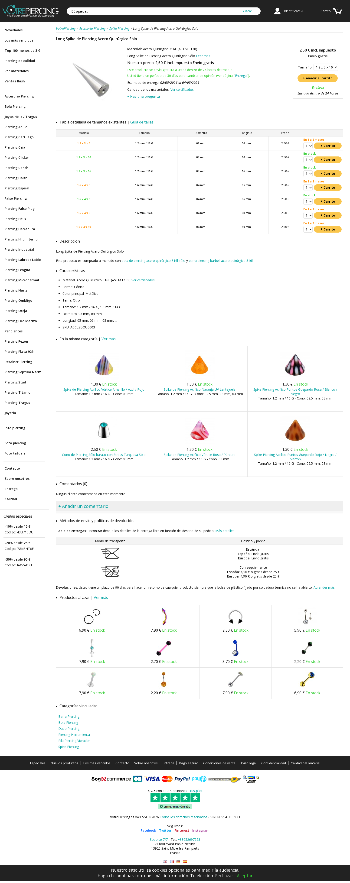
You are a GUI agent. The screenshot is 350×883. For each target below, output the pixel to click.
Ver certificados (182, 89)
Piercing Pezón (16, 341)
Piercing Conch (16, 168)
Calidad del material (305, 763)
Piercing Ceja (15, 147)
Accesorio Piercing (19, 96)
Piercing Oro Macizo (21, 321)
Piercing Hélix (15, 219)
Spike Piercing (68, 746)
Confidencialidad (273, 763)
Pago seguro (188, 763)
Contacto (12, 468)
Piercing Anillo (16, 127)
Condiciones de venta (219, 763)
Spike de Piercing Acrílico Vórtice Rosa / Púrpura (200, 454)
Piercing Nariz (16, 290)
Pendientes (14, 331)
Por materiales (17, 71)
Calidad (11, 499)
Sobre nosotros (17, 478)
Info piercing (15, 428)
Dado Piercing (68, 728)
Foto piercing (15, 443)
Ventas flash (15, 81)
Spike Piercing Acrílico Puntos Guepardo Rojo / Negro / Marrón (295, 456)
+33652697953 (189, 839)
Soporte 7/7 (159, 839)
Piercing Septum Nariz (23, 372)
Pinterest (181, 830)
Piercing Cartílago (19, 137)
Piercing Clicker (17, 157)
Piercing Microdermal (22, 280)
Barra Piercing (68, 716)
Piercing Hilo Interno (21, 239)
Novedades (14, 30)
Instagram (200, 830)
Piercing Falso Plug (20, 208)
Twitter (165, 830)
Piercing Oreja (16, 310)
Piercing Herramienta (74, 734)
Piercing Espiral (17, 188)
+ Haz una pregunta (143, 96)
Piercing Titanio (17, 392)
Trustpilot (195, 791)
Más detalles (224, 531)
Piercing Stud (15, 382)
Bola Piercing (15, 106)
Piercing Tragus (17, 402)
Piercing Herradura (20, 229)
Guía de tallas (142, 122)
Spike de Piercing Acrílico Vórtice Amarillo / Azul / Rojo (103, 389)
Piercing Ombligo (18, 300)
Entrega (11, 489)
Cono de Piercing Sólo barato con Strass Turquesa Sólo (104, 454)
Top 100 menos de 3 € (22, 50)
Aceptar (245, 875)
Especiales (38, 763)
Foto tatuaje (15, 453)
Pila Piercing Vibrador (74, 740)
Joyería (10, 413)
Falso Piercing (16, 198)
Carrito (326, 11)
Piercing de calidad (20, 60)
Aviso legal (248, 763)
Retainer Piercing (18, 362)
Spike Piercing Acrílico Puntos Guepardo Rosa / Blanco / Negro (295, 391)
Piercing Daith (16, 178)
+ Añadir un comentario (83, 506)
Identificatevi (293, 11)
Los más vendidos (19, 40)
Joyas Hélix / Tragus (21, 116)
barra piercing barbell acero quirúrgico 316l (221, 260)
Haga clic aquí (111, 875)
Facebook (148, 830)
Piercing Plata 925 (19, 351)
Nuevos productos (64, 763)
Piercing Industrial (19, 249)
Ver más (108, 338)
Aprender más (324, 587)
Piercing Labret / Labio (23, 259)
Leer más (203, 56)
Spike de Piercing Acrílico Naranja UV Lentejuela (200, 389)
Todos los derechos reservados (183, 817)
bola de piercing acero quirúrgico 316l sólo (153, 260)
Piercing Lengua (17, 270)
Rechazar (224, 875)
